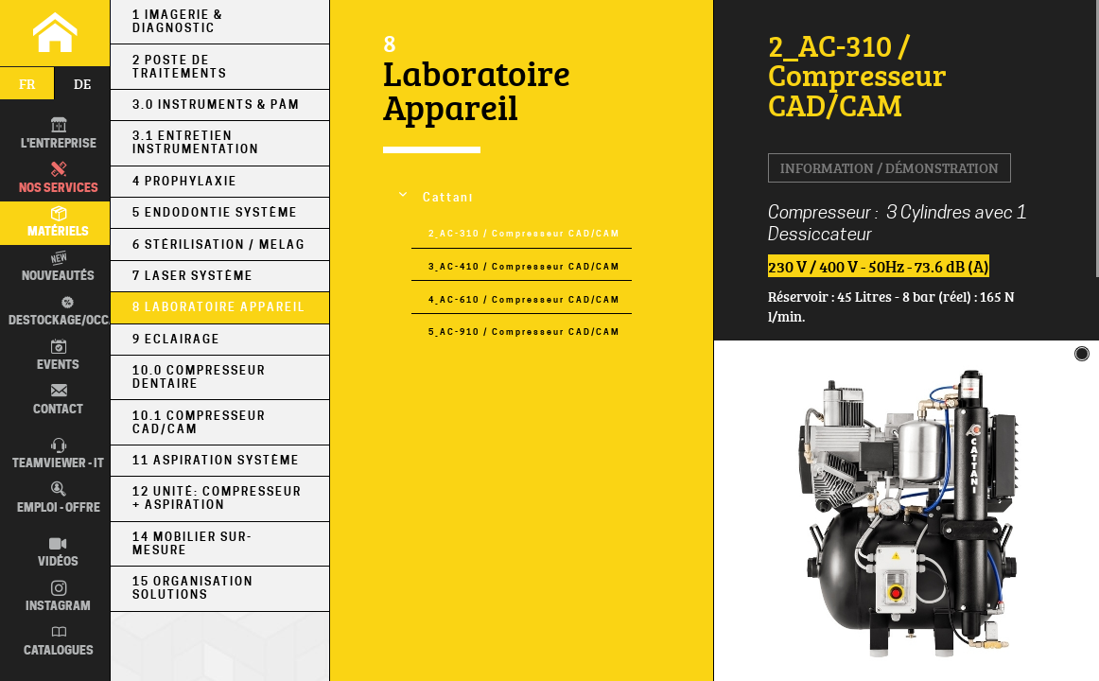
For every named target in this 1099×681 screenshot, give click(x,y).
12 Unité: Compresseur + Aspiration (217, 498)
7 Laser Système (192, 276)
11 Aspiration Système (216, 460)
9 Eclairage (176, 339)
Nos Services (58, 178)
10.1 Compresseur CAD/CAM (199, 423)
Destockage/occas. (65, 310)
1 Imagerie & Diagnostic (177, 22)
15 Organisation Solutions (192, 588)
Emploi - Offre (58, 497)
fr (27, 83)
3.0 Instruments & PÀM (216, 105)
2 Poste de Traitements (179, 67)
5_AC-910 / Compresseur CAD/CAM (524, 331)
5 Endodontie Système (215, 212)
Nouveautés (58, 267)
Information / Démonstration (889, 167)
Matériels (58, 222)
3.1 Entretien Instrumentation (195, 143)
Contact (58, 399)
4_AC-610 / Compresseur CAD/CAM (524, 299)
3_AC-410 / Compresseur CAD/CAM (524, 266)
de (82, 83)
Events (58, 355)
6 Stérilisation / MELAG (218, 245)
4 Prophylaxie (184, 181)
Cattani (448, 197)
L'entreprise (58, 133)
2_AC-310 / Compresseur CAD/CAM (524, 233)
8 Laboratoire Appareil (218, 307)
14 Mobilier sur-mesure (192, 544)
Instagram (58, 597)
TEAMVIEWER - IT (58, 454)
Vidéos (58, 552)
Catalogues (59, 640)
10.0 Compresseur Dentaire (199, 377)
